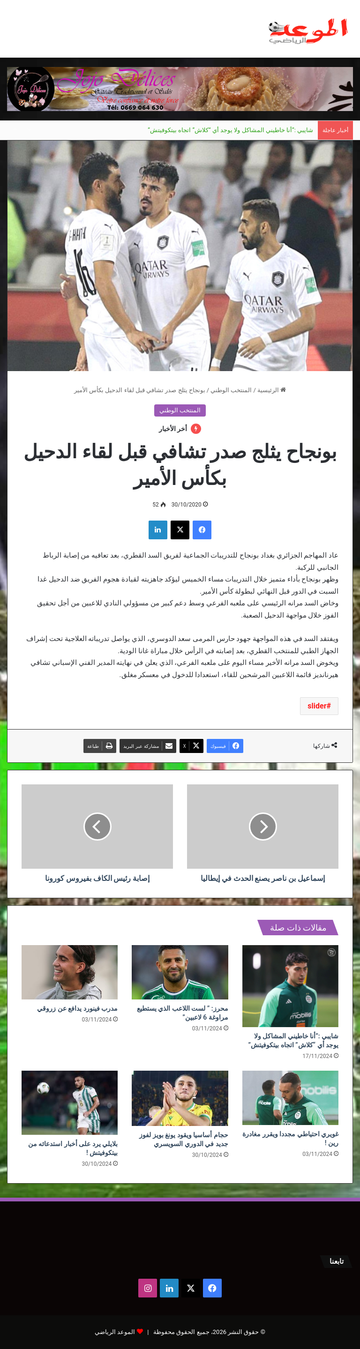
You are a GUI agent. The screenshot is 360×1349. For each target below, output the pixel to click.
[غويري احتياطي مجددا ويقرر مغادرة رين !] (290, 1098)
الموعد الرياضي (115, 1331)
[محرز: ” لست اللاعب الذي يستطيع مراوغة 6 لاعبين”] (180, 972)
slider (317, 705)
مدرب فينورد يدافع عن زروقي (77, 1008)
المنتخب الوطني (231, 390)
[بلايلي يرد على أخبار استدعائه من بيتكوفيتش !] (70, 1103)
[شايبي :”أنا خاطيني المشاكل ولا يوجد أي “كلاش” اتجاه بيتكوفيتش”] (290, 986)
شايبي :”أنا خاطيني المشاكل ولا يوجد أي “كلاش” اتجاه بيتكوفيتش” (230, 130)
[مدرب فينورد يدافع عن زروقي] (70, 972)
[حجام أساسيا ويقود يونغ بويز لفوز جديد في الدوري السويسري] (180, 1098)
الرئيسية (271, 390)
